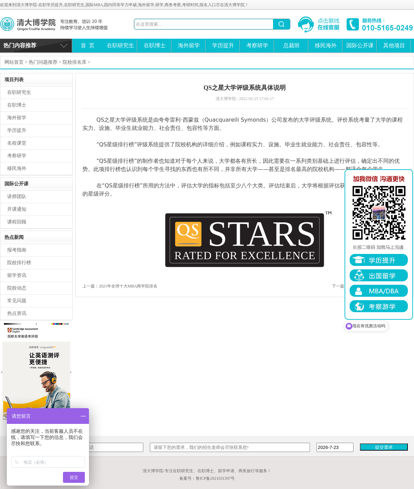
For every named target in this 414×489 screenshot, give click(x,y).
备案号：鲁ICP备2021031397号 (207, 478)
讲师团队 (16, 196)
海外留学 (189, 45)
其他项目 (394, 45)
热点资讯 (16, 313)
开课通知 (16, 209)
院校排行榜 (19, 262)
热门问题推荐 (43, 62)
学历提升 (223, 45)
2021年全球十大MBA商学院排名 (128, 286)
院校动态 (16, 288)
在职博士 (155, 45)
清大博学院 (60, 24)
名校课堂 (16, 143)
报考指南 (16, 250)
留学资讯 (16, 275)
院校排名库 (75, 62)
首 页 (87, 45)
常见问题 (16, 300)
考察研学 (257, 45)
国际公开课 (360, 45)
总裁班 (291, 45)
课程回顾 (16, 221)
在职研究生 (120, 45)
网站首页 (14, 62)
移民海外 (326, 45)
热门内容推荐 (19, 45)
